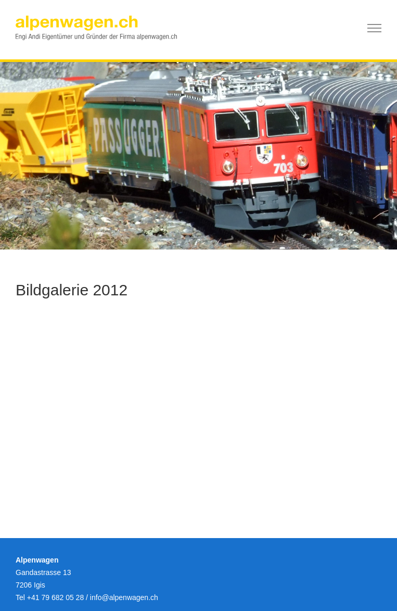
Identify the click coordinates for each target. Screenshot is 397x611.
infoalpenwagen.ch (124, 597)
